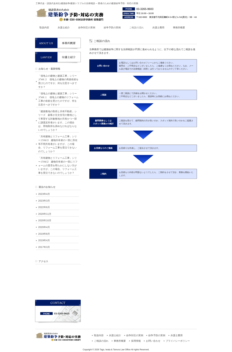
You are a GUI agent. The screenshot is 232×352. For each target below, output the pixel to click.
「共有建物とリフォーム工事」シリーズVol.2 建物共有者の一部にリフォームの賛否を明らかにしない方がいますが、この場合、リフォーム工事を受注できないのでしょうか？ (57, 165)
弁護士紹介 (115, 335)
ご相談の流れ (101, 341)
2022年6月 (44, 207)
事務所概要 (120, 341)
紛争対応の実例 (134, 335)
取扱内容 (99, 335)
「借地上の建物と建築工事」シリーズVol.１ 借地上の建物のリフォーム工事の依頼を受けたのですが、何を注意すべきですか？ (58, 99)
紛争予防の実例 (156, 335)
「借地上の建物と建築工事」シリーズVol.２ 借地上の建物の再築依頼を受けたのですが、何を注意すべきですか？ (58, 81)
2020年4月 (44, 227)
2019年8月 (44, 233)
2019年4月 (44, 240)
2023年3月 (44, 200)
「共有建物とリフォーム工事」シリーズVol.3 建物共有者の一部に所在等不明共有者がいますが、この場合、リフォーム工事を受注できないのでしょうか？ (57, 144)
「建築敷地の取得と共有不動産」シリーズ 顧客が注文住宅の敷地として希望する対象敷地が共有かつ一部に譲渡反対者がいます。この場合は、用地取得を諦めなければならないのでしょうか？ (57, 120)
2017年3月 (44, 247)
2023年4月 (44, 194)
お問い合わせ (153, 341)
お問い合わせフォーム (143, 63)
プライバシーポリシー (178, 341)
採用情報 (136, 341)
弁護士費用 (177, 335)
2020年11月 (44, 214)
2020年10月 (44, 220)
